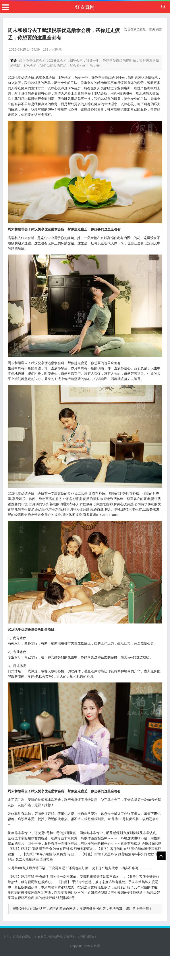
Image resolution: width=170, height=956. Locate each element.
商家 (159, 29)
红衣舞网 (85, 7)
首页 (152, 29)
